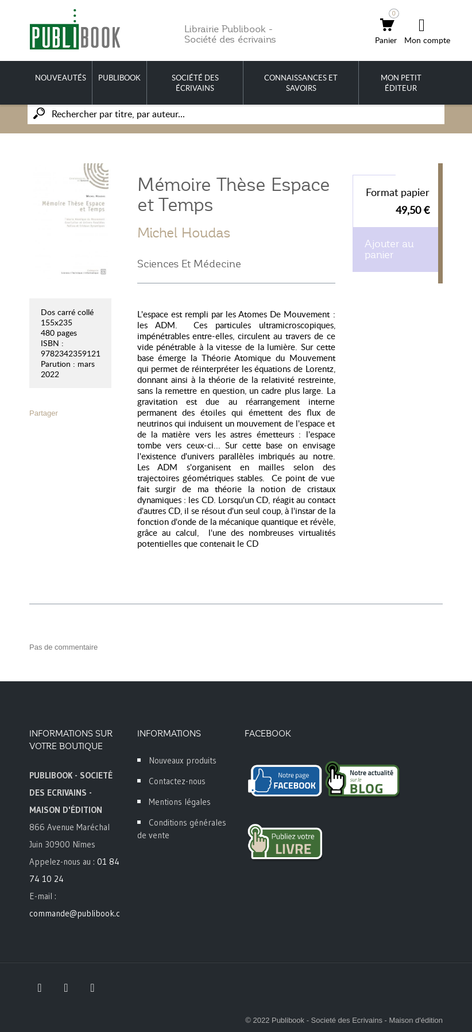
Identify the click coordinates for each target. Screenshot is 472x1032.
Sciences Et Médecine (189, 264)
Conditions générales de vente (181, 829)
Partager (43, 413)
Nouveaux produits (182, 760)
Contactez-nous (177, 781)
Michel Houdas (184, 232)
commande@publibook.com (80, 913)
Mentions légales (180, 801)
